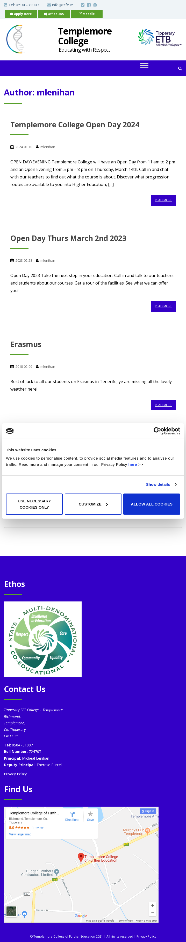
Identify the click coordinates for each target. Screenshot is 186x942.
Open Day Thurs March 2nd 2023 (68, 238)
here (132, 464)
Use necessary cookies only (34, 503)
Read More (163, 200)
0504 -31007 (27, 4)
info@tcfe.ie (60, 4)
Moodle (87, 14)
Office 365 (54, 14)
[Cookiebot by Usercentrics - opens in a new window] (157, 431)
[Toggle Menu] (144, 65)
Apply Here (21, 14)
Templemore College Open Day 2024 (74, 124)
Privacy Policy (15, 773)
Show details (158, 484)
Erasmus (25, 344)
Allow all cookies (152, 504)
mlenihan (47, 146)
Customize (93, 504)
